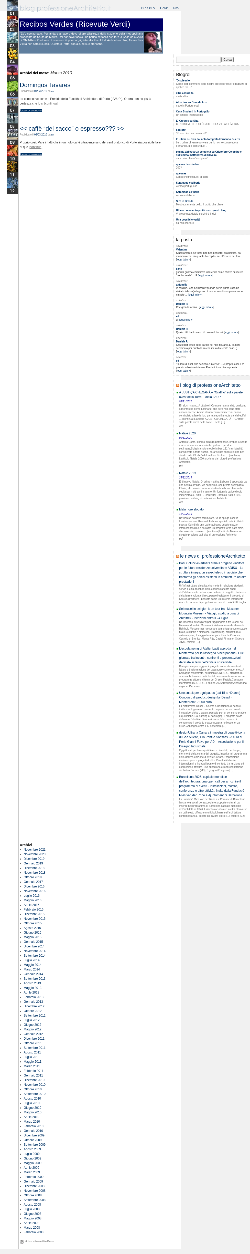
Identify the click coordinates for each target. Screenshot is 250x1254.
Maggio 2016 (32, 900)
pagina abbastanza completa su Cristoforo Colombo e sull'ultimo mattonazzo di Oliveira (209, 153)
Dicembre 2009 (34, 1135)
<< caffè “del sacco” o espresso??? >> (72, 128)
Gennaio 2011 (33, 1075)
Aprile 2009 (31, 1167)
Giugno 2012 (32, 1025)
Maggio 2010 (32, 1112)
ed (52, 91)
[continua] (51, 103)
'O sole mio (183, 80)
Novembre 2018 (35, 872)
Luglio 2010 (32, 1103)
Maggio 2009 (32, 1163)
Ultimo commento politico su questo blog (201, 210)
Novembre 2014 (35, 951)
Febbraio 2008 (34, 1232)
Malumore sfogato (191, 509)
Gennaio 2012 (33, 1034)
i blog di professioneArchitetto (210, 385)
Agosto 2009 (32, 1149)
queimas (181, 173)
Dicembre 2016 (34, 886)
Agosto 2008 (32, 1204)
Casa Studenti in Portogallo (193, 111)
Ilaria (179, 268)
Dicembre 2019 (34, 859)
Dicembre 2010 (34, 1080)
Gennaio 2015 (33, 942)
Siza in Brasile (184, 201)
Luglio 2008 (32, 1209)
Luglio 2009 (32, 1154)
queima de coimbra (187, 164)
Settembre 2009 (35, 1144)
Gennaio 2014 (33, 974)
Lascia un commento (31, 110)
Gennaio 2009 (33, 1181)
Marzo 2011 (32, 1066)
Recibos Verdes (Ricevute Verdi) (75, 24)
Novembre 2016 (35, 891)
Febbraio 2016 (34, 909)
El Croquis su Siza (187, 120)
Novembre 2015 (35, 919)
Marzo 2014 (32, 969)
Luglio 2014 (32, 960)
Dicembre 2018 (34, 868)
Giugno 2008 (32, 1214)
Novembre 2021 (35, 849)
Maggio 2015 (32, 937)
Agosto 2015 (32, 928)
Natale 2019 (187, 473)
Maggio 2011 (32, 1061)
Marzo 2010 (32, 1121)
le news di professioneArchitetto (212, 556)
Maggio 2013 (32, 988)
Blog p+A (148, 8)
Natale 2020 (187, 433)
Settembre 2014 (35, 955)
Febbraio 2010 (34, 1126)
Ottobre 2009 (33, 1140)
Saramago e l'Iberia (187, 192)
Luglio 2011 (32, 1057)
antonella (181, 284)
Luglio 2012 (32, 1020)
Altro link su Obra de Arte (191, 102)
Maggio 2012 (32, 1029)
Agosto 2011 (32, 1052)
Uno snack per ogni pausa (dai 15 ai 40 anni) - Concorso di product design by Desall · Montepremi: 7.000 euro (210, 697)
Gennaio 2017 (33, 882)
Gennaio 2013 (33, 1002)
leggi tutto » (183, 259)
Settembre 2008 (35, 1200)
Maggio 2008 (32, 1218)
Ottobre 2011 (33, 1043)
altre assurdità (184, 93)
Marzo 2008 (32, 1227)
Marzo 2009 (32, 1172)
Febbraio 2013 (34, 997)
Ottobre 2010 (33, 1089)
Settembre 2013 (35, 978)
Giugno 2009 (32, 1158)
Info (176, 8)
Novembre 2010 (35, 1084)
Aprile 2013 (31, 992)
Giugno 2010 (32, 1108)
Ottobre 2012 (33, 1011)
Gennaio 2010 (33, 1131)
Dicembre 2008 (34, 1186)
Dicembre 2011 (34, 1038)
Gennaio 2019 (33, 863)
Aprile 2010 (31, 1117)
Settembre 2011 (35, 1048)
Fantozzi (181, 130)
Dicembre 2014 (34, 946)
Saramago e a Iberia (188, 182)
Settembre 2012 (35, 1015)
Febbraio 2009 (34, 1177)
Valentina (181, 249)
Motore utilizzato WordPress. (39, 1241)
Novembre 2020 (35, 854)
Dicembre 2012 (34, 1006)
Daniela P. (182, 303)
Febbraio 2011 (34, 1071)
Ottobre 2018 (33, 877)
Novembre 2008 (35, 1191)
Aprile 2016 (31, 905)
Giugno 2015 (32, 932)
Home (164, 8)
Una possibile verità (188, 219)
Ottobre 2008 (33, 1195)
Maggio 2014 (32, 965)
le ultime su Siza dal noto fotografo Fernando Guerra (208, 139)
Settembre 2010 (35, 1094)
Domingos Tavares (45, 84)
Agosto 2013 (32, 983)
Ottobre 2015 (33, 923)
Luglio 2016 (32, 895)
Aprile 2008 (31, 1223)
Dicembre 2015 (34, 914)
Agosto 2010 (32, 1098)
